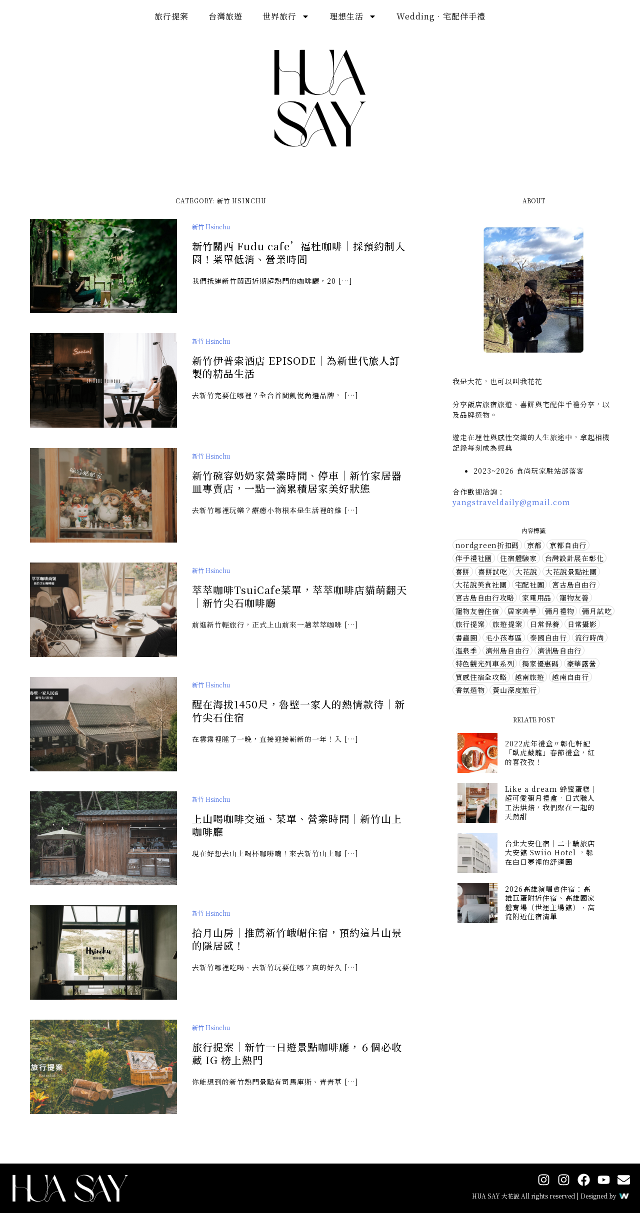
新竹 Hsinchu (211, 226)
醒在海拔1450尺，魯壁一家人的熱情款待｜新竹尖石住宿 (298, 721)
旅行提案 (171, 16)
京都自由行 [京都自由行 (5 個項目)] (568, 545)
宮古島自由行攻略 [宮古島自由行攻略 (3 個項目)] (485, 598)
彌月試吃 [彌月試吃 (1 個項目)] (597, 611)
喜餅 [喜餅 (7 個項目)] (463, 572)
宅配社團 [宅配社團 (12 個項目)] (529, 585)
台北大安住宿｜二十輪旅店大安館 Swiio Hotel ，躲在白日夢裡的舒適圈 (550, 852)
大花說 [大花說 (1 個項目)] (527, 572)
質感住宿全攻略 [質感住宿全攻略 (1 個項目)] (481, 677)
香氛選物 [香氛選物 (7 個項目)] (470, 690)
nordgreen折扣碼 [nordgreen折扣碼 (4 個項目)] (487, 545)
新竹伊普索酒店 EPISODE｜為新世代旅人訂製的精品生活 (296, 367)
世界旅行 (286, 16)
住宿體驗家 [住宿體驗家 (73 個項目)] (518, 558)
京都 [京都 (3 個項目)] (534, 545)
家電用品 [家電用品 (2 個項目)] (537, 598)
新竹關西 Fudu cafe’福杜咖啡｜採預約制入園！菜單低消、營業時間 (299, 252)
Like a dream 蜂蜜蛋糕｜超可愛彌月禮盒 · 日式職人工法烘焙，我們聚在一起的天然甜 (551, 802)
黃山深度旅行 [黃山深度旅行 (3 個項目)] (514, 690)
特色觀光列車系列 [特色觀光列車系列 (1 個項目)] (485, 663)
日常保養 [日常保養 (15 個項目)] (545, 624)
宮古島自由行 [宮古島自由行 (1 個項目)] (574, 585)
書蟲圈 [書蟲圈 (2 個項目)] (467, 637)
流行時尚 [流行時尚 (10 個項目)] (589, 637)
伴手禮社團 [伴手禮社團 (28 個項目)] (474, 558)
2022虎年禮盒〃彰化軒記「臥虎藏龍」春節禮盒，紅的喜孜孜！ (550, 752)
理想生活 (353, 16)
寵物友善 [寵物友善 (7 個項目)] (574, 598)
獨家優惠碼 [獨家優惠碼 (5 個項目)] (540, 663)
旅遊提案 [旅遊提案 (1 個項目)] (507, 624)
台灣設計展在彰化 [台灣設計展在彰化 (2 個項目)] (574, 558)
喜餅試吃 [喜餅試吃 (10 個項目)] (493, 572)
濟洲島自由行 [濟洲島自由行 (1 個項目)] (560, 650)
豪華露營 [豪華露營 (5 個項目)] (581, 663)
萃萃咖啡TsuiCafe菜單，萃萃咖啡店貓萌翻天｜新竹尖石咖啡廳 (299, 607)
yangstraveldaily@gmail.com (511, 502)
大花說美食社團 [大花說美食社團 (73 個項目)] (481, 585)
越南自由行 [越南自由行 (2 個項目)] (570, 677)
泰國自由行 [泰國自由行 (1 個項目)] (548, 637)
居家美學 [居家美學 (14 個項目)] (522, 611)
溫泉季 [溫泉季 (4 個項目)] (467, 650)
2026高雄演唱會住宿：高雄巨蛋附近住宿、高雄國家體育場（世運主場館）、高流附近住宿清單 (550, 902)
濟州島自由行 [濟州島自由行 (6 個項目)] (508, 650)
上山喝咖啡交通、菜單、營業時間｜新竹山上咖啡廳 (297, 835)
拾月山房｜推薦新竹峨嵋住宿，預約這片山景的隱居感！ (297, 950)
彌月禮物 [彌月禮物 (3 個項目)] (559, 611)
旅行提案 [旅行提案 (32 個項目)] (470, 624)
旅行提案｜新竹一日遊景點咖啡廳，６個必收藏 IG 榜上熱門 (297, 1064)
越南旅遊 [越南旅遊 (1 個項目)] (529, 677)
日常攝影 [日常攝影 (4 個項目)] (582, 624)
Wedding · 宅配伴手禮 (441, 16)
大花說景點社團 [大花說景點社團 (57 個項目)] (571, 572)
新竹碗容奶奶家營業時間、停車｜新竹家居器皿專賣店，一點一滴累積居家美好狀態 (297, 493)
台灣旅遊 (225, 16)
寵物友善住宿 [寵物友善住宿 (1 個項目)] (478, 611)
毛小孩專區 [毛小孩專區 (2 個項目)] (504, 637)
